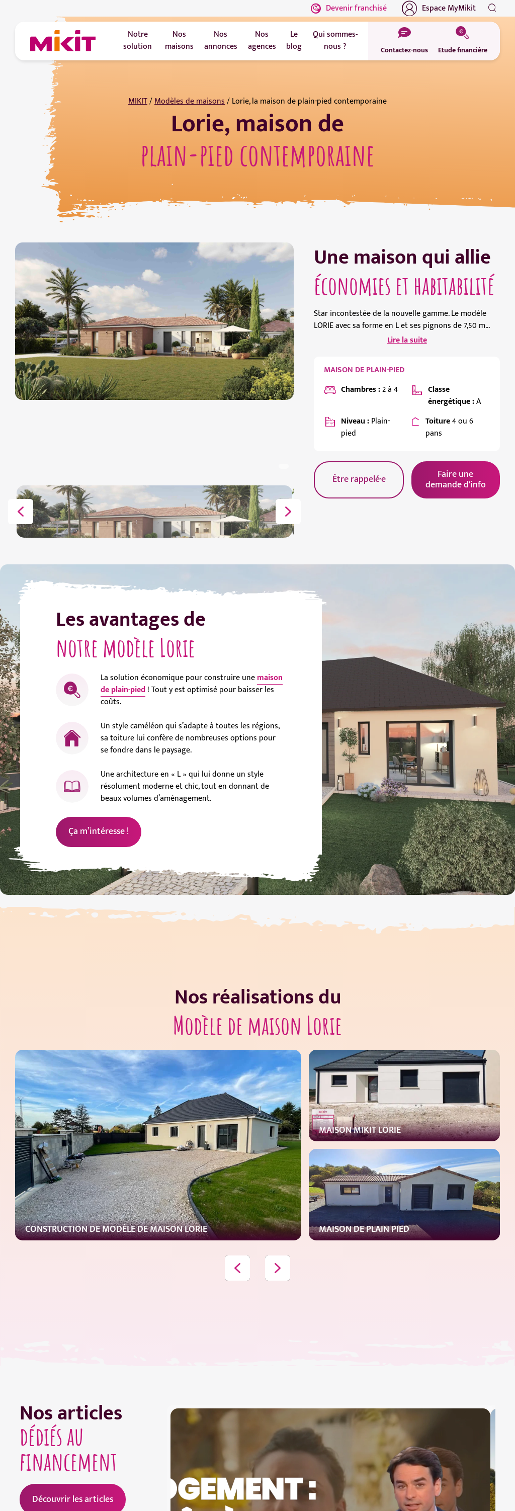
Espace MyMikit (439, 9)
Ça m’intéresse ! (98, 831)
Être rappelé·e (359, 479)
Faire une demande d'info (455, 479)
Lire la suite (407, 340)
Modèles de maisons (189, 101)
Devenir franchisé (349, 8)
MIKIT (137, 101)
